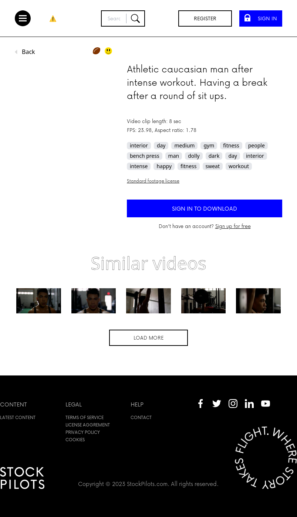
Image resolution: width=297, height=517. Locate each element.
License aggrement (87, 424)
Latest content (18, 417)
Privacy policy (82, 432)
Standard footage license (153, 180)
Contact (141, 417)
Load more (148, 337)
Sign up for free (233, 226)
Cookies (75, 439)
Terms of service (84, 417)
